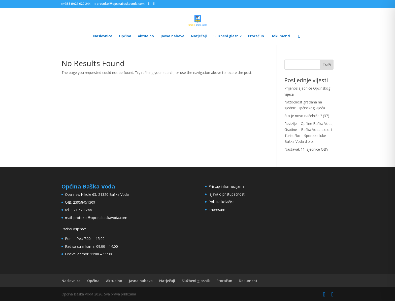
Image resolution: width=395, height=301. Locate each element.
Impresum (217, 209)
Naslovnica (102, 36)
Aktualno (146, 36)
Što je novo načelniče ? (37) (306, 115)
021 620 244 (82, 209)
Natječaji (199, 36)
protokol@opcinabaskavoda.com (100, 217)
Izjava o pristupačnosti (227, 194)
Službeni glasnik (227, 36)
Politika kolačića (222, 201)
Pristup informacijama (227, 186)
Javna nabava (172, 36)
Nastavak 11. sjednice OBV (306, 149)
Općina (125, 36)
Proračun (256, 36)
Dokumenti (280, 36)
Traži (327, 64)
